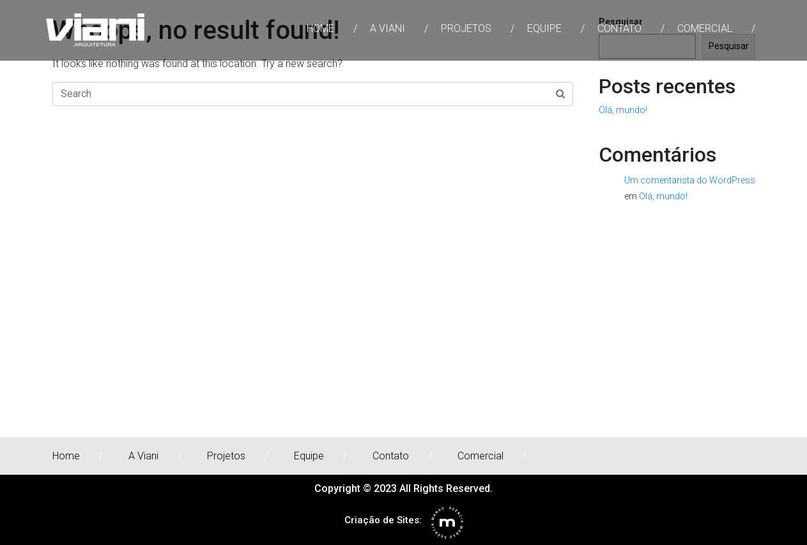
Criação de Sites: (383, 520)
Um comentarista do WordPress (689, 180)
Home (320, 28)
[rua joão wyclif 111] (403, 341)
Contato (619, 28)
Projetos (466, 28)
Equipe (544, 28)
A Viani (387, 28)
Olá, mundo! (623, 110)
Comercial (704, 28)
